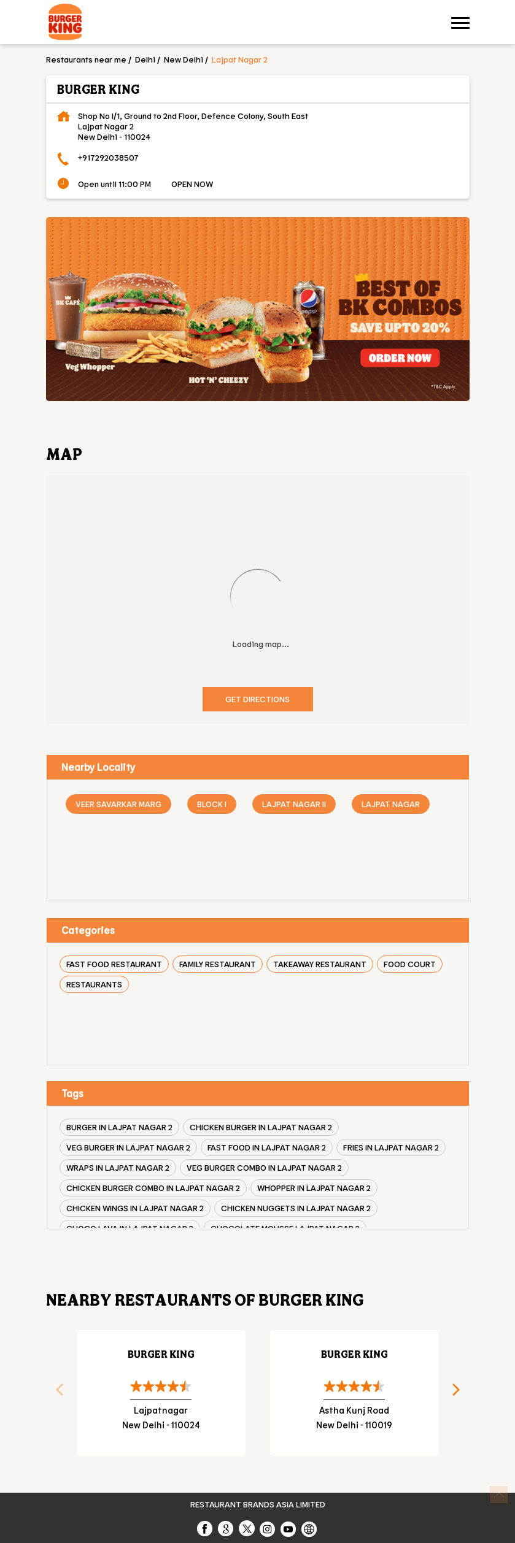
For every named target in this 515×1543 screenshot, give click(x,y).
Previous (55, 1393)
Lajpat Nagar (391, 803)
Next (460, 1393)
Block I (212, 803)
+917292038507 (108, 157)
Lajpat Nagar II (294, 803)
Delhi (145, 59)
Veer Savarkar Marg (118, 803)
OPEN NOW (192, 183)
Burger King (161, 1354)
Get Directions (257, 699)
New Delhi (183, 59)
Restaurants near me (86, 59)
